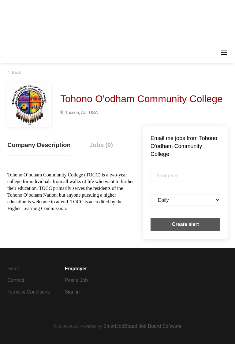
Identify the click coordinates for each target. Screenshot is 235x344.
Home (14, 268)
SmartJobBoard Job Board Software (142, 326)
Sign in (72, 291)
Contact (15, 280)
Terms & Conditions (28, 291)
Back (16, 72)
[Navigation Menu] (224, 52)
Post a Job (76, 280)
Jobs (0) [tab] (101, 145)
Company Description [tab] (39, 145)
